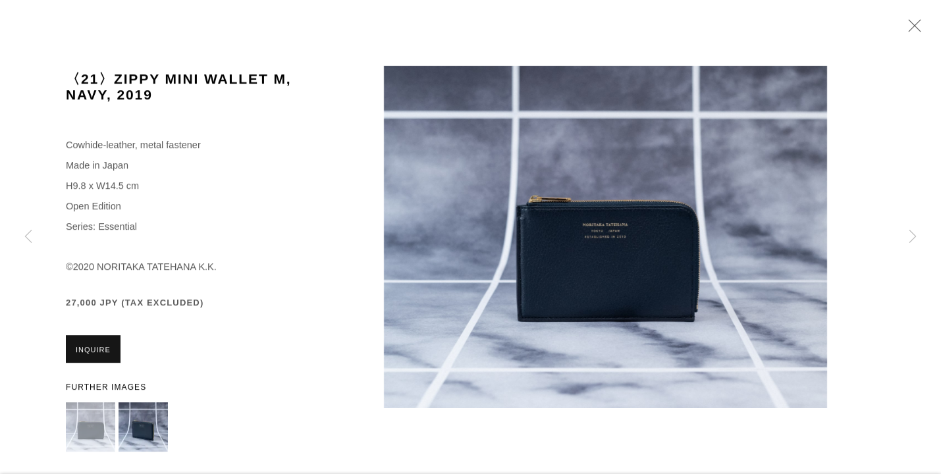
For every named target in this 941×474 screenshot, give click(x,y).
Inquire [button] (93, 351)
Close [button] (911, 30)
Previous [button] (28, 237)
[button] (90, 428)
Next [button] (912, 237)
